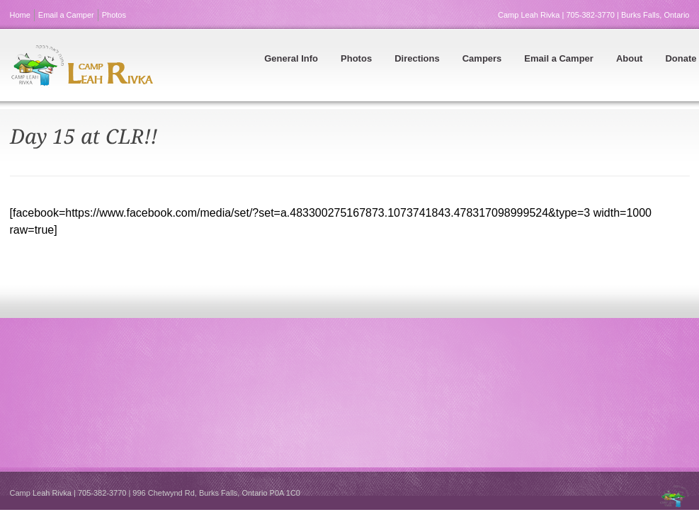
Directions (417, 58)
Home (20, 15)
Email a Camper (66, 15)
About (629, 58)
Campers (482, 58)
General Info (291, 58)
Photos (114, 15)
